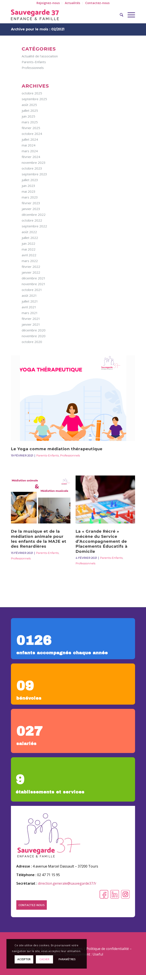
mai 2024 (28, 145)
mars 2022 (30, 261)
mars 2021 (30, 313)
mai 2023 (28, 191)
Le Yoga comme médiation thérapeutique (56, 449)
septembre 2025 (34, 99)
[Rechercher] (119, 14)
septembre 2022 (34, 226)
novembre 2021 (34, 284)
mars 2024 (30, 151)
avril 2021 (29, 307)
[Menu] (129, 14)
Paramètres (67, 959)
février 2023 (31, 203)
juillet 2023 (30, 180)
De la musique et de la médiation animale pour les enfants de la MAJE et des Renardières (38, 539)
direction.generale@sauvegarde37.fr (67, 883)
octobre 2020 (32, 342)
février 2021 (31, 318)
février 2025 (31, 128)
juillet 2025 (30, 110)
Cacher (45, 959)
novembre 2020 (34, 336)
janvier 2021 (31, 324)
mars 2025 (30, 122)
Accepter (23, 959)
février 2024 (31, 157)
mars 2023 (30, 197)
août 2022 (29, 232)
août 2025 (29, 105)
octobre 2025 (32, 93)
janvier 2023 (31, 209)
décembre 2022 (34, 214)
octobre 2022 (32, 220)
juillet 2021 (30, 301)
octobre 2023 (32, 168)
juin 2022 (28, 243)
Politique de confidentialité (107, 948)
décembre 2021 (34, 278)
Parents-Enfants (47, 455)
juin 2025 (28, 116)
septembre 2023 (34, 174)
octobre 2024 (32, 133)
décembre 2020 (34, 330)
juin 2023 (28, 185)
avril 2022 (29, 255)
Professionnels (70, 455)
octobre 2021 (32, 290)
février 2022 (31, 266)
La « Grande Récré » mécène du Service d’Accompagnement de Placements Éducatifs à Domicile (102, 541)
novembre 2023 (34, 162)
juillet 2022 (30, 238)
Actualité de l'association (40, 56)
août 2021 (29, 295)
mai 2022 (28, 249)
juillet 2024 (30, 139)
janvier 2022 (31, 272)
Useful (98, 954)
